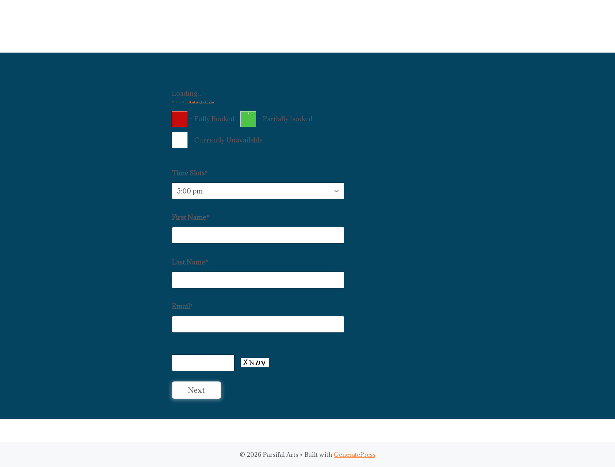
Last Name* (190, 262)
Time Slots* (189, 173)
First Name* (190, 217)
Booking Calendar (201, 102)
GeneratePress (354, 454)
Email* (182, 306)
